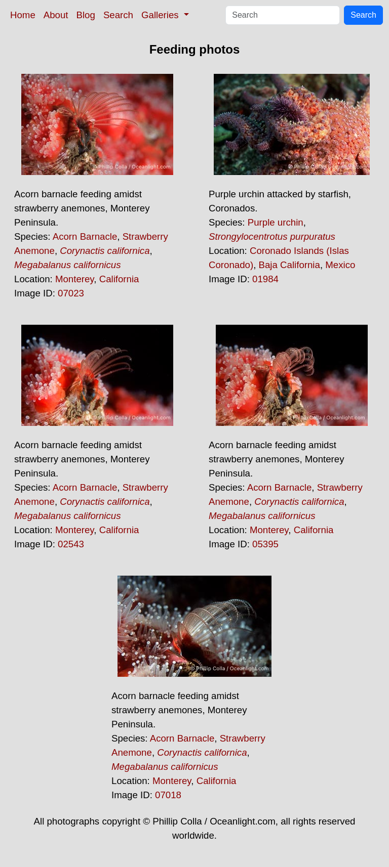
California (119, 279)
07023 (71, 293)
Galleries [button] (161, 15)
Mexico (340, 264)
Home (22, 15)
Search (118, 15)
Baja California (289, 264)
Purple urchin (275, 222)
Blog (85, 15)
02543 (71, 544)
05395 (265, 544)
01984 (265, 279)
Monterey (74, 279)
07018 (168, 795)
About (56, 15)
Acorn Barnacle (85, 236)
